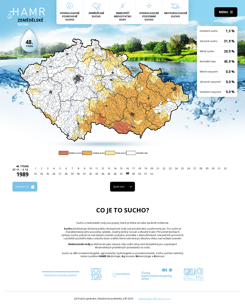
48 (127, 173)
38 (66, 173)
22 (164, 168)
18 (139, 168)
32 (225, 168)
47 (121, 173)
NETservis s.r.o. (162, 298)
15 (121, 168)
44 (102, 173)
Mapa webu (146, 298)
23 (170, 168)
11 (96, 168)
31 (219, 168)
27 (194, 168)
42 (90, 173)
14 (115, 168)
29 (207, 168)
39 (72, 173)
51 (145, 173)
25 (182, 168)
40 (78, 173)
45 (109, 173)
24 (176, 168)
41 (84, 173)
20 (151, 168)
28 (200, 168)
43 (96, 173)
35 (47, 173)
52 (151, 173)
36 (53, 173)
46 (115, 173)
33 (35, 173)
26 (188, 168)
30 (213, 168)
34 (41, 173)
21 (158, 168)
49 (133, 173)
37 (60, 173)
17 (133, 168)
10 (90, 168)
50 (139, 173)
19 (145, 168)
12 (102, 168)
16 (127, 168)
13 (109, 168)
